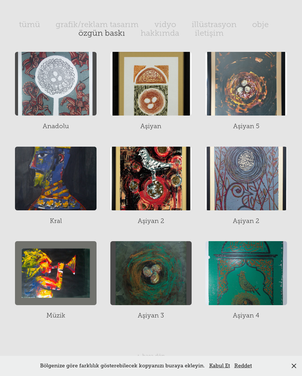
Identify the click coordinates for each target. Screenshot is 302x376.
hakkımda (160, 33)
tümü (29, 24)
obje (260, 24)
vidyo (165, 24)
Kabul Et (219, 366)
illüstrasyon (214, 24)
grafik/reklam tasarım (97, 24)
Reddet (243, 366)
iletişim (209, 33)
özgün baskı (101, 33)
